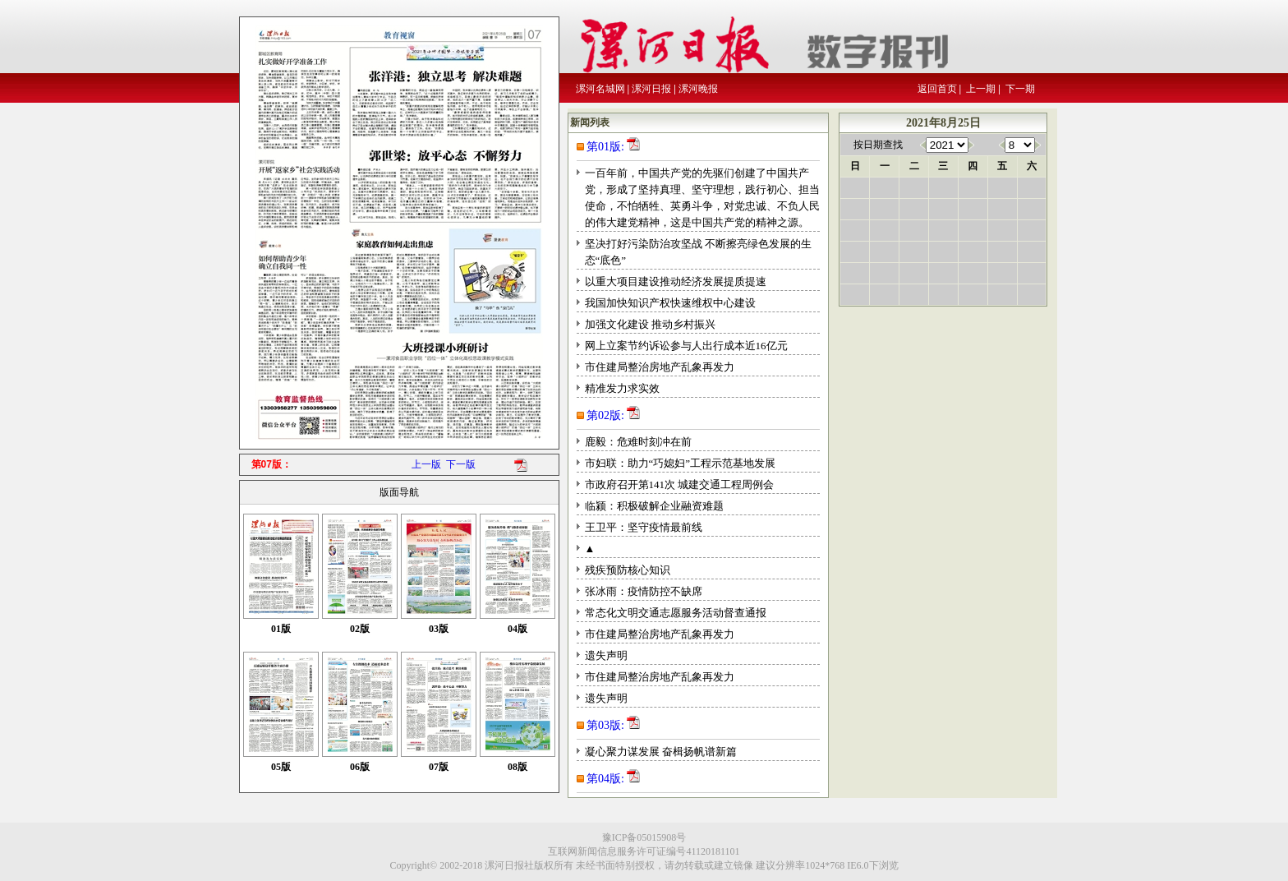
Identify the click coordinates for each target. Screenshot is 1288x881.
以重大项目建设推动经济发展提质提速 (675, 281)
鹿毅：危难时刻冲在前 (638, 442)
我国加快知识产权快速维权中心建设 (670, 303)
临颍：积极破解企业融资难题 (654, 506)
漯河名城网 (600, 89)
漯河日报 (651, 89)
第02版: (605, 415)
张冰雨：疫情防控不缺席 (643, 591)
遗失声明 (606, 655)
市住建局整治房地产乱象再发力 (659, 367)
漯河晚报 (698, 89)
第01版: (605, 147)
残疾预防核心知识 (627, 570)
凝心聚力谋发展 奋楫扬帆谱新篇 (661, 751)
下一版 (461, 464)
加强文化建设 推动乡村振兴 (650, 324)
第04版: (605, 779)
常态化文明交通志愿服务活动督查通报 (675, 613)
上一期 (981, 89)
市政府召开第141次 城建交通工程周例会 (680, 484)
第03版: (605, 725)
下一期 (1020, 89)
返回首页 (937, 89)
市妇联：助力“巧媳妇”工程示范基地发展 (680, 463)
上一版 (426, 464)
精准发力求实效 (622, 388)
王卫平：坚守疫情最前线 (643, 527)
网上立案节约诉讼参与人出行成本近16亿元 (686, 345)
